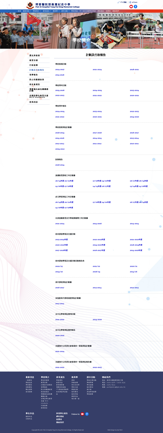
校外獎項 (90, 388)
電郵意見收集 (61, 388)
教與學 (61, 12)
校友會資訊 (34, 86)
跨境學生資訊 (62, 415)
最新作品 (29, 418)
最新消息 (28, 12)
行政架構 (33, 67)
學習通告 (29, 386)
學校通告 (59, 381)
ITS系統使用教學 (62, 391)
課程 (73, 381)
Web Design (111, 431)
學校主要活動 (91, 381)
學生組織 (90, 386)
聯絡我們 (132, 12)
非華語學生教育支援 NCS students (38, 98)
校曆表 (124, 12)
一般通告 (29, 381)
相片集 (89, 391)
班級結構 (75, 384)
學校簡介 (39, 12)
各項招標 (29, 393)
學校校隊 (90, 395)
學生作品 (84, 12)
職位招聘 (29, 391)
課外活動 (72, 12)
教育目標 (33, 62)
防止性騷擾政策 (36, 81)
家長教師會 (60, 386)
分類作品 (29, 420)
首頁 (20, 12)
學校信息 (29, 384)
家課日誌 (59, 384)
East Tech (120, 431)
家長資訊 (51, 12)
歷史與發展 (34, 57)
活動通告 (29, 388)
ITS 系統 (122, 2)
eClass (133, 2)
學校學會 (90, 384)
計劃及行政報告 (36, 71)
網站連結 (115, 12)
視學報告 (33, 76)
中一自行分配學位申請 (99, 12)
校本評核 (75, 395)
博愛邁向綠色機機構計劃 (38, 91)
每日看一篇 (76, 400)
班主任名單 (76, 386)
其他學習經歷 (91, 393)
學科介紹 (75, 388)
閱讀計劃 (75, 391)
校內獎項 (75, 393)
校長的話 (33, 103)
